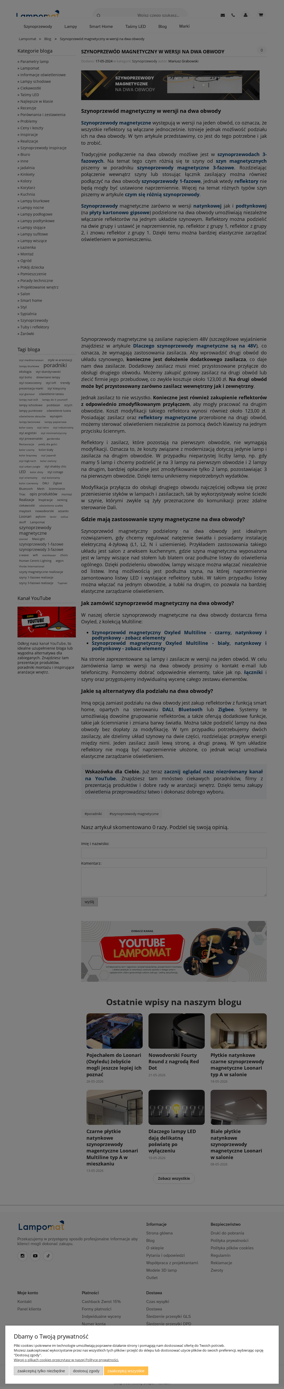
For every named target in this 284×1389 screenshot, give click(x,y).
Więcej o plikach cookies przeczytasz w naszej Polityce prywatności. (66, 1359)
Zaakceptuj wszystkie (126, 1371)
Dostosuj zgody (86, 1371)
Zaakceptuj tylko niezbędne (41, 1371)
